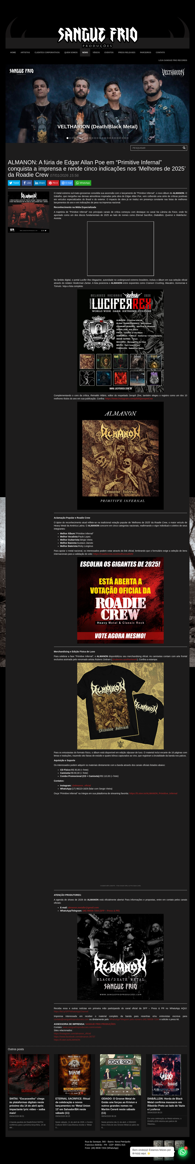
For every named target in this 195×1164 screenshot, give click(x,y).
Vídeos (96, 52)
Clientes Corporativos (47, 52)
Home (13, 52)
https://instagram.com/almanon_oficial (72, 1033)
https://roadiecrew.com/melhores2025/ (113, 554)
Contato (160, 52)
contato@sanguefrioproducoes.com (71, 1019)
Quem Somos (71, 52)
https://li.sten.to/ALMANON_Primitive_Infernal (153, 793)
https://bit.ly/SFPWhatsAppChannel (71, 1011)
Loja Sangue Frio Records (173, 60)
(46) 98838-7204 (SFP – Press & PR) (101, 910)
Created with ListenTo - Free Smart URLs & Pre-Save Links (120, 885)
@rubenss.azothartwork (124, 659)
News (85, 52)
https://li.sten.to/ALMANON (67, 1040)
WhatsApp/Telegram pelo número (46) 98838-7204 (134, 1019)
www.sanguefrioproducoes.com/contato (82, 1027)
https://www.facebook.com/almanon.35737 (74, 1036)
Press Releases (126, 52)
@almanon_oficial (81, 785)
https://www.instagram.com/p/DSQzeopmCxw (129, 398)
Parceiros (145, 52)
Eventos (109, 52)
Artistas (25, 52)
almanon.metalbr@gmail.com (83, 907)
